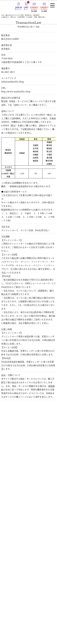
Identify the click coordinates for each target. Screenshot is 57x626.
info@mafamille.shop (12, 81)
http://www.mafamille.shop (15, 91)
